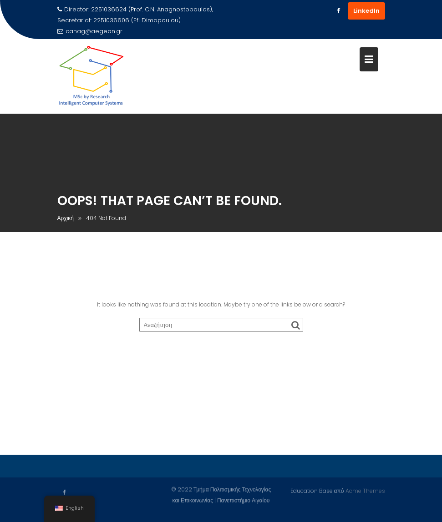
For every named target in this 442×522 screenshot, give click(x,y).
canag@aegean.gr (89, 31)
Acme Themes (365, 490)
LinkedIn (366, 10)
